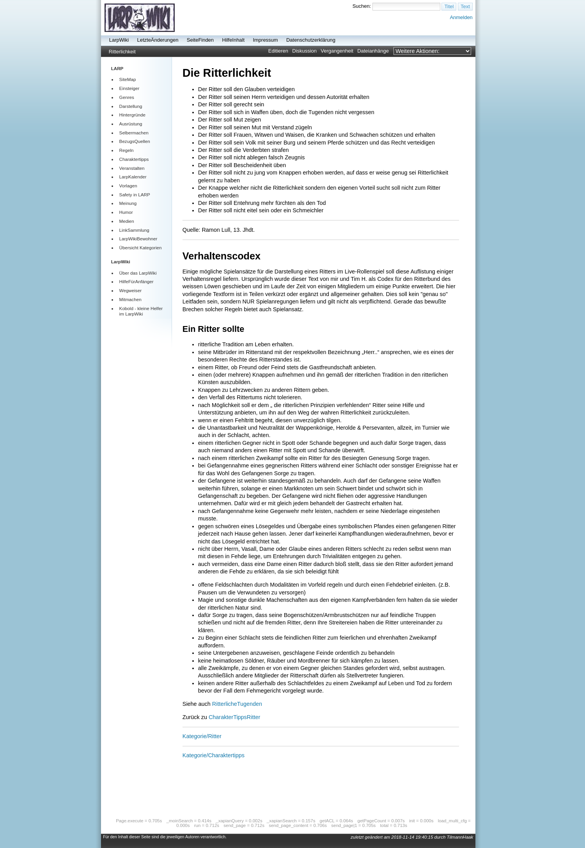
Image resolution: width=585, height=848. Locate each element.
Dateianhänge (373, 51)
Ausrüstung (130, 123)
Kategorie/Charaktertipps (214, 755)
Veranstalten (132, 168)
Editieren (278, 51)
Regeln (126, 150)
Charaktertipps (134, 159)
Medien (126, 221)
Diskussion (304, 51)
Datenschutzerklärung (310, 40)
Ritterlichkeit (122, 52)
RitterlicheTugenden (237, 704)
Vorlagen (128, 185)
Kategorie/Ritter (202, 736)
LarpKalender (133, 176)
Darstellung (130, 106)
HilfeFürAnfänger (136, 281)
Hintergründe (132, 114)
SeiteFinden (200, 40)
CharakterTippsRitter (234, 717)
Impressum (265, 40)
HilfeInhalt (233, 40)
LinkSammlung (134, 230)
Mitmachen (130, 299)
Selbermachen (134, 132)
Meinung (128, 203)
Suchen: (362, 6)
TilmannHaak (460, 837)
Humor (126, 212)
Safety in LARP (134, 194)
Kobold (126, 308)
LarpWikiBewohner (138, 238)
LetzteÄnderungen (158, 40)
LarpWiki (119, 40)
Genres (126, 97)
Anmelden (461, 17)
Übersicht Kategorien (140, 247)
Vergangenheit (337, 51)
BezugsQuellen (134, 141)
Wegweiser (130, 290)
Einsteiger (129, 88)
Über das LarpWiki (138, 272)
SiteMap (127, 79)
